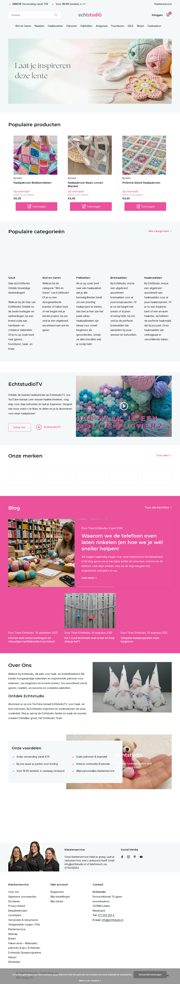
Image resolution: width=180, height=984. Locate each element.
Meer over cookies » (90, 980)
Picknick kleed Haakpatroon (141, 182)
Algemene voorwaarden (22, 896)
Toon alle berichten (157, 507)
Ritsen (140, 25)
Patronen (71, 25)
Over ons (13, 891)
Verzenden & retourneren (23, 919)
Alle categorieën (159, 231)
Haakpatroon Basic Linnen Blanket (85, 184)
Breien (12, 938)
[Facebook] (122, 857)
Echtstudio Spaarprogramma (24, 952)
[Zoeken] (34, 15)
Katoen (12, 957)
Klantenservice (163, 3)
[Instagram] (128, 857)
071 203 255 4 (106, 915)
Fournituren (117, 25)
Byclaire (18, 178)
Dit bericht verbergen (150, 974)
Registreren (57, 891)
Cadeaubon (154, 25)
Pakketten (86, 25)
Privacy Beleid (16, 905)
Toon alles (162, 455)
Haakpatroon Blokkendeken (33, 182)
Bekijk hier (20, 427)
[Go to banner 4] (90, 71)
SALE (130, 25)
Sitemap (13, 933)
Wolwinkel (14, 961)
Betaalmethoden (17, 910)
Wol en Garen (23, 25)
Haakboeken (55, 25)
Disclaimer (14, 901)
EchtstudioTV (48, 427)
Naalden (39, 25)
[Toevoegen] (36, 206)
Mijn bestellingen (60, 896)
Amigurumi (102, 25)
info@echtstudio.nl (112, 919)
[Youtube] (141, 857)
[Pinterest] (134, 857)
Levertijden (14, 915)
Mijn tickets (56, 901)
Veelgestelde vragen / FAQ (24, 924)
